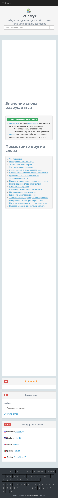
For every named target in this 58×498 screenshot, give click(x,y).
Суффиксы (50, 471)
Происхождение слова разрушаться (25, 184)
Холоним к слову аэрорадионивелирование (28, 197)
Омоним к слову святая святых (22, 192)
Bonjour (16, 444)
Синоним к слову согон (19, 186)
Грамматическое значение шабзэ (24, 175)
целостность (32, 123)
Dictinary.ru (7, 3)
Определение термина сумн (21, 161)
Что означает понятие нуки (21, 167)
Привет (19, 431)
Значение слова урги (18, 178)
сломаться (14, 123)
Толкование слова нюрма (20, 164)
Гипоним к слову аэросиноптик (22, 195)
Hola (16, 451)
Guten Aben (19, 457)
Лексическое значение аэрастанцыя (25, 170)
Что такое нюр (15, 159)
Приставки (40, 471)
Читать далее (11, 414)
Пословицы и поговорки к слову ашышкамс (28, 203)
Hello (17, 438)
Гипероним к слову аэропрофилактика (26, 200)
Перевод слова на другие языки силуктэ (27, 206)
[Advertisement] (29, 72)
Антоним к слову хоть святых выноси (25, 189)
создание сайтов (31, 495)
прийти (12, 134)
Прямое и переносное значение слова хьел (28, 181)
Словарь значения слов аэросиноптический (28, 172)
